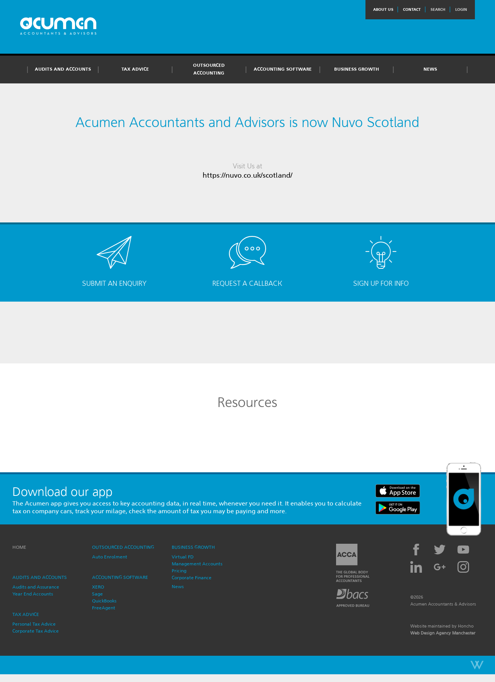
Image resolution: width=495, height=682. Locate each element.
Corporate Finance (192, 577)
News (430, 69)
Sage (97, 594)
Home (19, 547)
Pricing (179, 570)
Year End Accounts (32, 594)
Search (438, 9)
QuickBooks (104, 601)
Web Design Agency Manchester (442, 633)
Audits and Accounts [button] (63, 69)
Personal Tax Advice (34, 624)
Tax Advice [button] (135, 69)
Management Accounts (197, 564)
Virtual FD (183, 557)
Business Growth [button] (356, 69)
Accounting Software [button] (283, 69)
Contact (412, 9)
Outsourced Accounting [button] (209, 69)
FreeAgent (103, 608)
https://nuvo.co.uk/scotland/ (247, 175)
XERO (98, 587)
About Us (383, 9)
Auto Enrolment (109, 557)
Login (461, 9)
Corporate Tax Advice (35, 631)
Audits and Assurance (35, 587)
